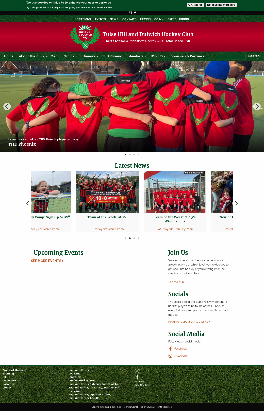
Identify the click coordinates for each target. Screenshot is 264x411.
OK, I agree (195, 4)
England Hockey (79, 370)
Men (54, 56)
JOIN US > (157, 56)
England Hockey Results (84, 398)
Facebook (180, 348)
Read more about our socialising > (189, 321)
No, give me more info (221, 4)
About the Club (31, 56)
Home (9, 56)
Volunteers (9, 380)
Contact (129, 19)
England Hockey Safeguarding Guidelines (95, 384)
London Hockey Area (82, 380)
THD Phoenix (112, 56)
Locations (83, 19)
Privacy (139, 381)
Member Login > (152, 19)
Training (8, 373)
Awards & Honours (14, 370)
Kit (4, 377)
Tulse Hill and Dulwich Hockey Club (148, 34)
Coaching (74, 373)
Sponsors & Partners (187, 56)
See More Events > (47, 261)
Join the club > (177, 282)
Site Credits (142, 385)
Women (70, 56)
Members (135, 56)
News (114, 19)
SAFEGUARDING (178, 19)
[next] (257, 106)
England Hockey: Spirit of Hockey (90, 394)
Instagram (180, 355)
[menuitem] (8, 56)
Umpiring (75, 377)
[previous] (7, 106)
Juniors (89, 56)
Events (100, 19)
